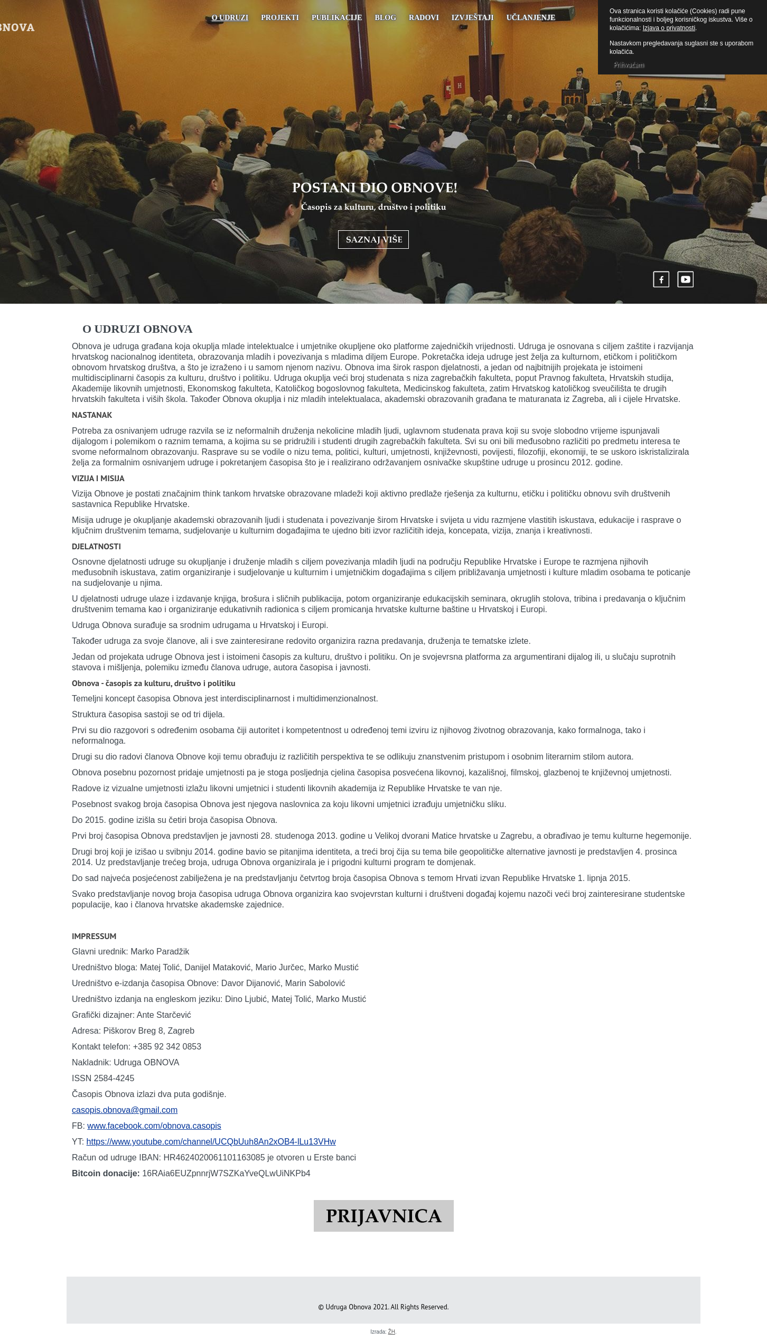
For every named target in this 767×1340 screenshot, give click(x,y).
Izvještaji (473, 18)
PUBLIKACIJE (337, 18)
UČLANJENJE (531, 18)
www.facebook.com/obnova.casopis (154, 1125)
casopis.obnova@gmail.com (124, 1109)
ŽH (391, 1332)
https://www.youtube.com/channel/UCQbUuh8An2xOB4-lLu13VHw (211, 1141)
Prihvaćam (628, 64)
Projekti (280, 18)
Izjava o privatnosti (669, 28)
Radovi (424, 18)
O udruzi (230, 18)
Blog (385, 18)
